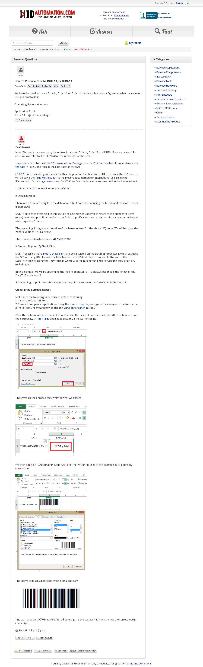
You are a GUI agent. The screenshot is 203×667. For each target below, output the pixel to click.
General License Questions (171, 99)
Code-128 (65, 86)
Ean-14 (48, 86)
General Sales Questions (170, 103)
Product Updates (165, 117)
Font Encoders (164, 94)
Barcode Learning (166, 90)
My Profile (132, 43)
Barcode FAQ (163, 76)
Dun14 (31, 86)
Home (17, 49)
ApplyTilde (43, 318)
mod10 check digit (53, 253)
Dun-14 (39, 86)
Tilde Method (43, 177)
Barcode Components (168, 72)
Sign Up (169, 3)
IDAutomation (121, 15)
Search (63, 42)
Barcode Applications (168, 67)
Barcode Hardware (166, 85)
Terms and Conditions (138, 663)
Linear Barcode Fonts (49, 49)
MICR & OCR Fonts (166, 108)
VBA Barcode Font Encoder (109, 163)
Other (159, 112)
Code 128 (66, 49)
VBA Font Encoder (74, 308)
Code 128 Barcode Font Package (63, 163)
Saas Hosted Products (168, 121)
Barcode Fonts (29, 49)
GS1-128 (20, 174)
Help (188, 3)
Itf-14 (56, 86)
